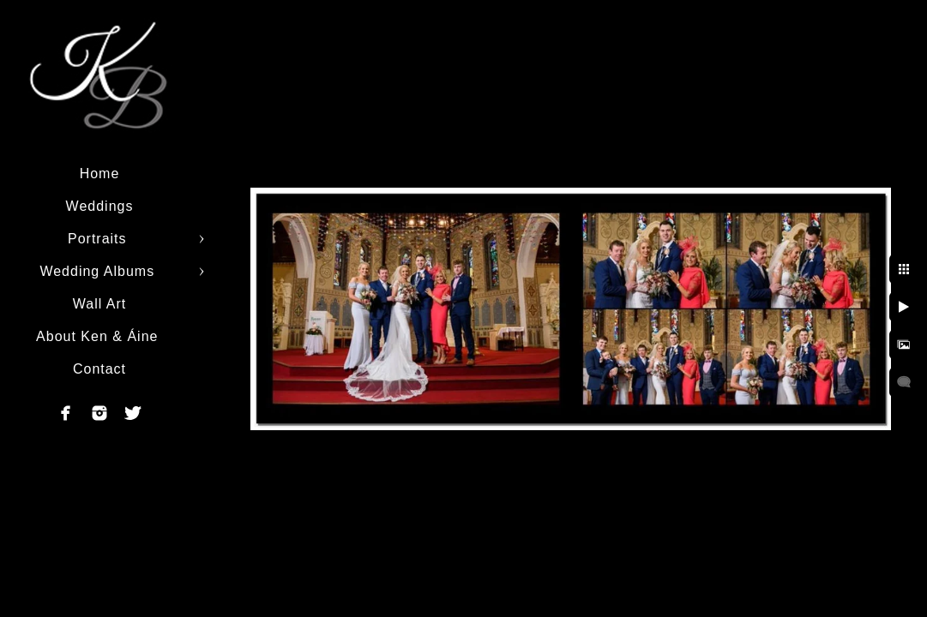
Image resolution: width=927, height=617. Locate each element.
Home (100, 173)
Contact (99, 369)
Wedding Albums (99, 271)
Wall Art (100, 304)
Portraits (99, 238)
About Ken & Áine (99, 336)
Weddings (100, 206)
